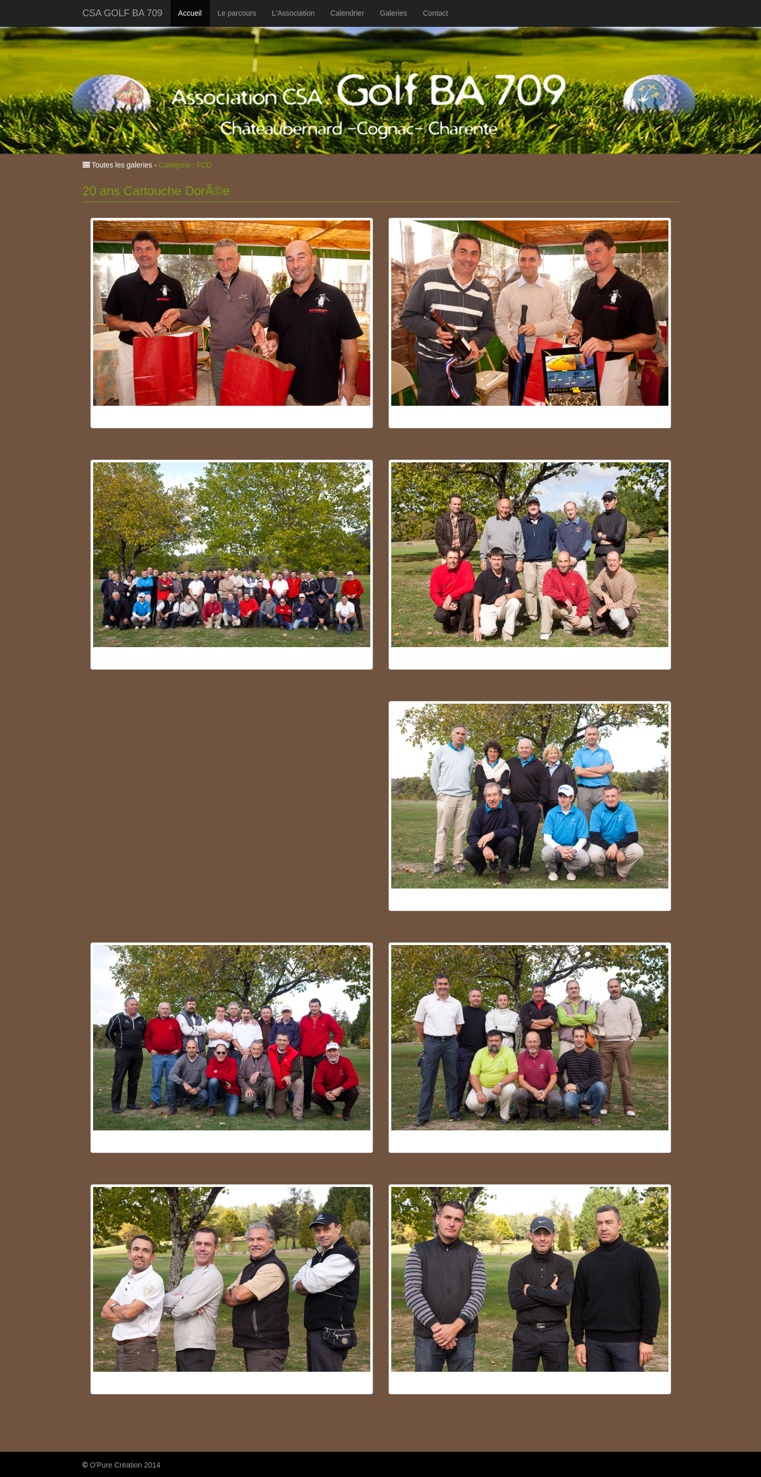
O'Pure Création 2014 (125, 1465)
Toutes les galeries (121, 165)
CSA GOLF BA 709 (123, 13)
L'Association (293, 13)
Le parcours (237, 13)
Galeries (393, 13)
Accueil (190, 13)
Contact (435, 13)
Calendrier (348, 13)
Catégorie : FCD (185, 165)
